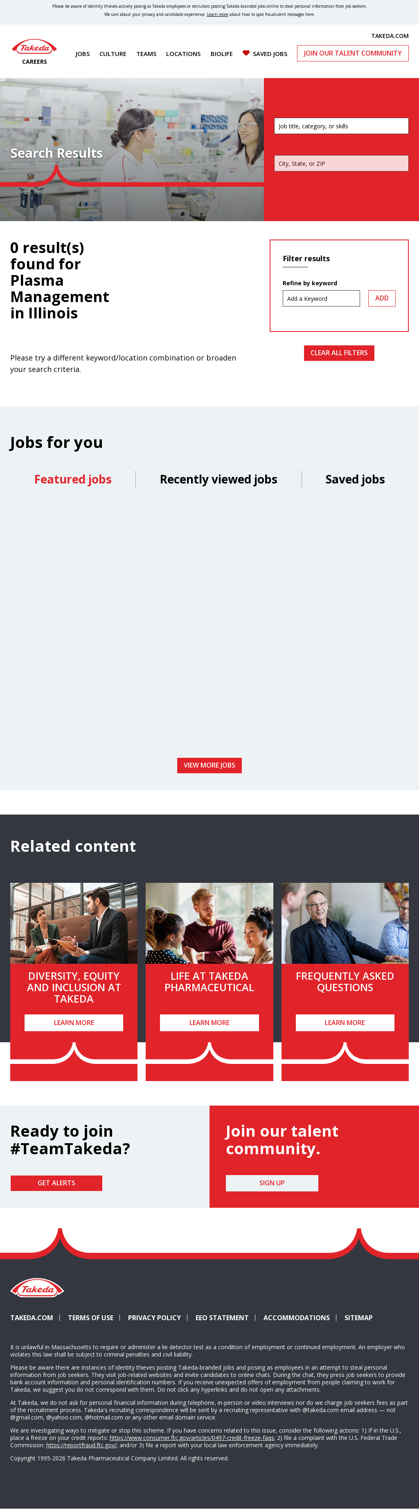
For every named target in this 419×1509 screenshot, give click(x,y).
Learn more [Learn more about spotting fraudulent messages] (217, 14)
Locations (183, 53)
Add (382, 297)
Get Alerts (56, 1182)
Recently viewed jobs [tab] (218, 479)
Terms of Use (90, 1317)
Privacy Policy (154, 1317)
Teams (146, 53)
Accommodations (300, 1317)
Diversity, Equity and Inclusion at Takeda (74, 987)
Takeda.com (31, 1317)
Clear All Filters (339, 352)
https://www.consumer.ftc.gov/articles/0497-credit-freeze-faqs (192, 1438)
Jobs (83, 53)
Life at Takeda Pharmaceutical (209, 981)
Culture (112, 53)
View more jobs (209, 765)
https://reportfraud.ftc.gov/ (81, 1445)
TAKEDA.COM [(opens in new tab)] (390, 35)
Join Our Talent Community (353, 53)
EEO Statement (222, 1317)
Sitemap (359, 1317)
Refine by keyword (310, 283)
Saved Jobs (270, 53)
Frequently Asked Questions (345, 981)
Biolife (222, 53)
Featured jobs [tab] (73, 479)
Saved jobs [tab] (355, 479)
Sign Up (272, 1182)
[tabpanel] (209, 626)
